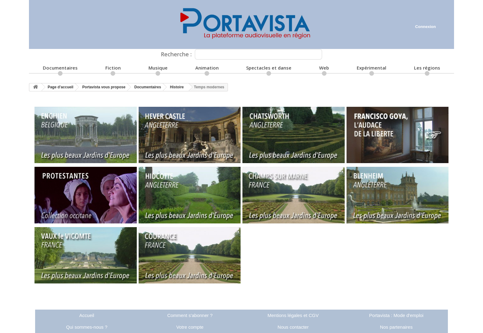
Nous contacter (293, 327)
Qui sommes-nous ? (86, 327)
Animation (207, 68)
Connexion (425, 26)
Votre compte (189, 327)
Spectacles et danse (268, 68)
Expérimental (371, 68)
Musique (158, 68)
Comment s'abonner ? (190, 315)
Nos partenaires (396, 327)
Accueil (86, 315)
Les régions (427, 68)
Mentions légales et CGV (293, 315)
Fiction (113, 68)
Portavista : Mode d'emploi (396, 315)
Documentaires (60, 68)
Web (324, 68)
